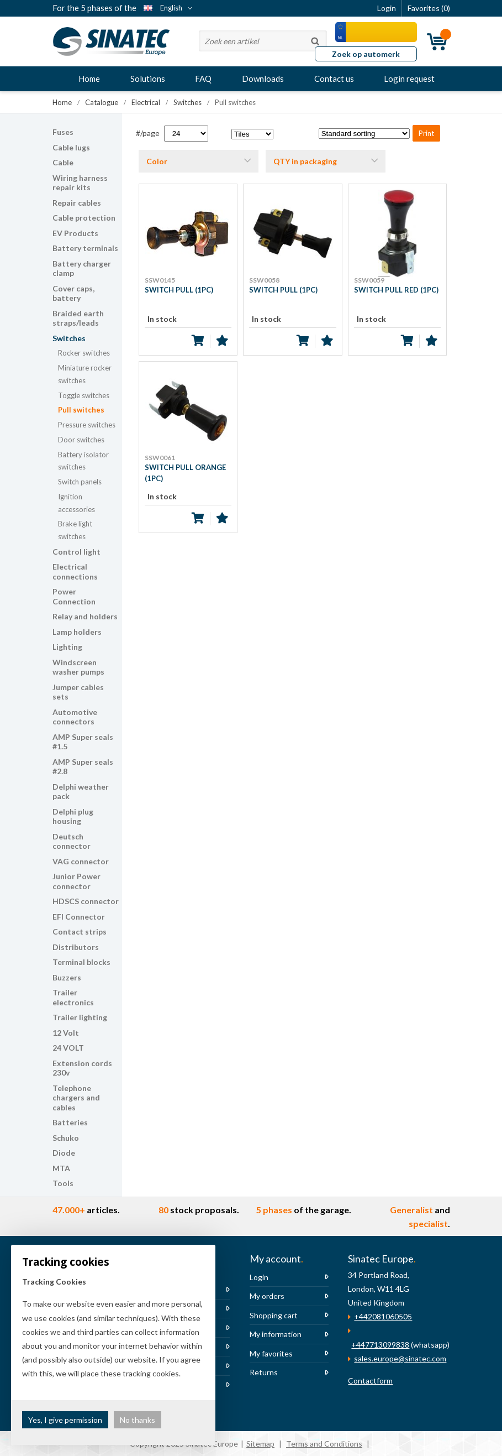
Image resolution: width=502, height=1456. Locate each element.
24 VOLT (68, 1047)
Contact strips (79, 931)
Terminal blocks (81, 962)
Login (259, 1277)
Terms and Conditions (324, 1443)
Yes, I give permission (65, 1419)
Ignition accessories (76, 503)
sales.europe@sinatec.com (400, 1358)
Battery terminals (85, 248)
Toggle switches (83, 395)
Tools (62, 1183)
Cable (62, 162)
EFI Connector (78, 916)
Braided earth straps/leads (78, 318)
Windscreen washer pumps (78, 667)
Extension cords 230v (82, 1068)
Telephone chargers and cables (76, 1097)
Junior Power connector (76, 881)
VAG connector (80, 861)
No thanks (137, 1419)
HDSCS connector (85, 901)
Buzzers (66, 977)
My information (276, 1334)
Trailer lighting (79, 1017)
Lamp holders (77, 631)
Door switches (81, 439)
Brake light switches (75, 530)
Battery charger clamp (81, 268)
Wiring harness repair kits (80, 182)
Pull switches (81, 409)
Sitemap (260, 1443)
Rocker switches (84, 352)
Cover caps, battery (73, 293)
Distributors (75, 947)
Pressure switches (86, 424)
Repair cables (76, 202)
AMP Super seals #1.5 (82, 742)
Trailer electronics (73, 997)
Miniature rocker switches (85, 374)
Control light (76, 551)
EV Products (75, 233)
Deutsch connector (71, 841)
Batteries (70, 1122)
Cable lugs (71, 147)
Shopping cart (274, 1315)
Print (426, 133)
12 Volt (65, 1032)
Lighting (67, 646)
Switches (69, 338)
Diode (63, 1152)
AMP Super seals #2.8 (82, 766)
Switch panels (80, 481)
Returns (264, 1372)
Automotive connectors (74, 717)
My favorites (271, 1353)
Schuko (65, 1137)
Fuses (62, 132)
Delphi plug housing (72, 816)
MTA (61, 1168)
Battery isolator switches (83, 461)
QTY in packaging (305, 161)
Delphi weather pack (80, 791)
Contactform (370, 1380)
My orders (267, 1296)
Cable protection (83, 217)
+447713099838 (380, 1344)
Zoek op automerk (366, 54)
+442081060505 (383, 1316)
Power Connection (74, 596)
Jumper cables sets (78, 692)
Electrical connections (75, 571)
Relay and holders (85, 616)
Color (156, 161)
